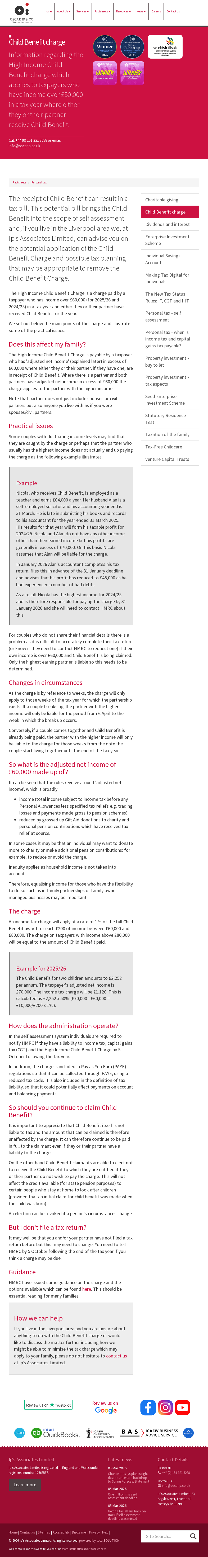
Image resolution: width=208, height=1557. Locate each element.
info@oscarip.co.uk (24, 145)
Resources (123, 11)
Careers (156, 11)
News (141, 11)
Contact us (173, 11)
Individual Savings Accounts (162, 259)
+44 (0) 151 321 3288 (174, 1472)
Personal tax (39, 182)
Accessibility (61, 1532)
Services (82, 11)
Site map (44, 1532)
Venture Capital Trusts (167, 459)
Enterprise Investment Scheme (167, 240)
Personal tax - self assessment (163, 316)
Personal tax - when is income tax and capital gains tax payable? (167, 339)
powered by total (99, 1540)
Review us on (106, 1407)
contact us (116, 1356)
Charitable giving (161, 200)
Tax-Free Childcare (163, 447)
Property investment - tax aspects (167, 380)
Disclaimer (79, 1532)
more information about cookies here (84, 1549)
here (86, 1289)
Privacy (94, 1532)
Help (105, 1532)
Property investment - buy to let (167, 361)
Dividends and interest (167, 224)
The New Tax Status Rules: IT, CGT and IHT (167, 297)
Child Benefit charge (165, 212)
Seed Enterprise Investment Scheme (165, 399)
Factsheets (102, 11)
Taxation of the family (167, 434)
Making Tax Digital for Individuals (167, 278)
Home (48, 11)
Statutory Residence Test (165, 418)
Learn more (24, 1485)
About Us (64, 11)
